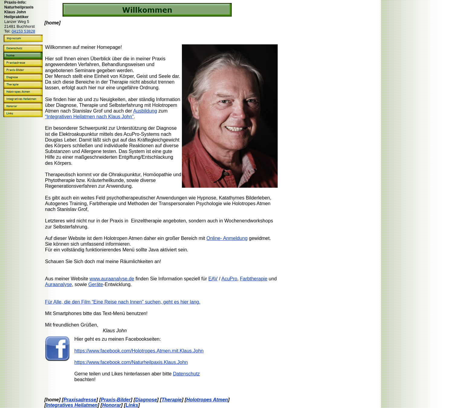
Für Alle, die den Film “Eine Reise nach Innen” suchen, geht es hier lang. (122, 301)
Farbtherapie (253, 278)
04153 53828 (23, 31)
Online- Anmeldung (226, 238)
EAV (213, 278)
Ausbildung (145, 110)
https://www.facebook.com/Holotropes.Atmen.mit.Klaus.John (139, 350)
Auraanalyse (58, 284)
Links (132, 405)
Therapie (172, 399)
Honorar (111, 405)
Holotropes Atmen (207, 399)
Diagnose (146, 399)
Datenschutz (186, 373)
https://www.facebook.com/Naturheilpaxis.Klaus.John (131, 362)
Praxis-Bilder (116, 399)
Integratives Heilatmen (72, 405)
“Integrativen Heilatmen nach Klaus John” (89, 116)
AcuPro (229, 278)
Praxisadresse (79, 399)
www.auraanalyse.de (111, 278)
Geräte (95, 284)
